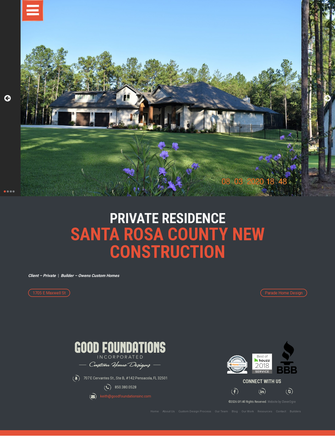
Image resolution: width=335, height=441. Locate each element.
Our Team (221, 411)
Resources (265, 411)
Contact (281, 411)
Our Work (248, 411)
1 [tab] (5, 191)
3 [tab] (11, 191)
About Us (169, 411)
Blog (235, 411)
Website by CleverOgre (282, 402)
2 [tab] (8, 191)
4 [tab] (14, 191)
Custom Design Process (194, 411)
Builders (295, 411)
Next (327, 98)
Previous (7, 98)
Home (155, 411)
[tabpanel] (167, 98)
